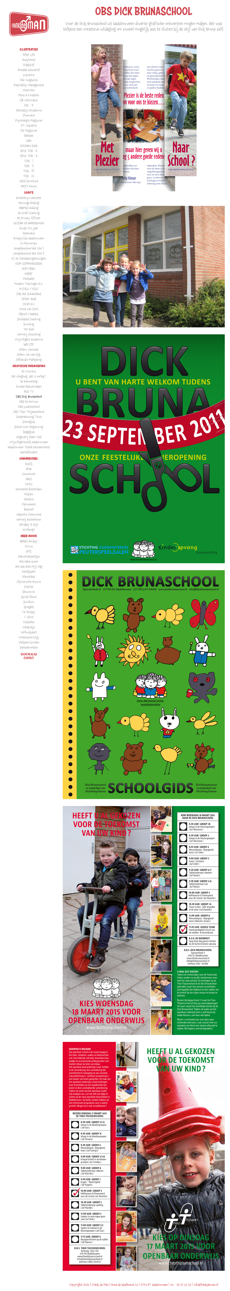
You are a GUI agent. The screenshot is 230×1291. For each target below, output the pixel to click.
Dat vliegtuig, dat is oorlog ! (28, 376)
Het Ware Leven (29, 561)
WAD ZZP (29, 344)
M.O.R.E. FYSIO (28, 288)
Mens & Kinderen (28, 95)
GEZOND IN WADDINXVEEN (29, 223)
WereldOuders (28, 452)
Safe (28, 140)
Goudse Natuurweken (29, 386)
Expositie (28, 74)
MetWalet (28, 278)
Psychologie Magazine (28, 120)
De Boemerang (28, 381)
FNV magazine (29, 79)
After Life (29, 54)
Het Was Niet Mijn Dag (28, 566)
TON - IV (28, 176)
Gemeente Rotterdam (29, 489)
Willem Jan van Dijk (29, 354)
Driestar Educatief (29, 69)
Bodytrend (28, 59)
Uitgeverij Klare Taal (29, 436)
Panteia (28, 499)
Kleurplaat (29, 576)
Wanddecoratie (29, 647)
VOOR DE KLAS (29, 654)
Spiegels (29, 606)
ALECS (28, 463)
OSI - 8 (28, 105)
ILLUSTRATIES (29, 49)
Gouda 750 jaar (28, 228)
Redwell (29, 509)
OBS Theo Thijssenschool (28, 411)
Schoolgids (29, 421)
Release (28, 135)
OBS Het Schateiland (28, 293)
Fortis (28, 484)
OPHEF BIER (28, 298)
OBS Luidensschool (29, 406)
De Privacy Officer (28, 218)
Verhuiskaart (29, 632)
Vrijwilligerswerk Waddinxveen (29, 442)
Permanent (29, 504)
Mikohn (28, 494)
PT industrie (29, 125)
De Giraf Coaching (29, 212)
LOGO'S (28, 192)
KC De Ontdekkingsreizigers (29, 258)
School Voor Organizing (28, 426)
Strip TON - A (28, 150)
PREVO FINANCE (29, 314)
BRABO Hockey (29, 541)
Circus (29, 546)
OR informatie (29, 100)
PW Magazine (29, 130)
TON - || (29, 165)
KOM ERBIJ (28, 268)
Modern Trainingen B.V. (28, 283)
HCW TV (29, 391)
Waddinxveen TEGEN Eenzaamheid (29, 447)
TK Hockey (28, 611)
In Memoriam (28, 243)
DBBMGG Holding (28, 207)
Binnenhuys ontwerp (28, 197)
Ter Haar (28, 329)
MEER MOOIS (29, 536)
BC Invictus (29, 371)
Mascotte (29, 90)
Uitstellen (28, 622)
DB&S (29, 478)
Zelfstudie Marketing (29, 359)
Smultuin (28, 601)
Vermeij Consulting (29, 334)
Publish (28, 586)
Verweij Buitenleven (28, 519)
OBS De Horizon (28, 401)
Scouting (28, 324)
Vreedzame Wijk (29, 637)
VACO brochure (28, 181)
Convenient (28, 473)
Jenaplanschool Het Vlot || (28, 253)
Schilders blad (28, 145)
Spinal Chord (28, 596)
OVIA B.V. (29, 303)
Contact (29, 658)
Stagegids (29, 431)
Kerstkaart (28, 571)
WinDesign (29, 529)
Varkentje (29, 627)
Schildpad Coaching (29, 319)
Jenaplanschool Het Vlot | (29, 248)
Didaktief (28, 64)
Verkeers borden (29, 642)
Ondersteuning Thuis (29, 416)
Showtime (29, 591)
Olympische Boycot (29, 581)
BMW (29, 468)
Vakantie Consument (28, 514)
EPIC (29, 551)
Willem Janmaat (28, 349)
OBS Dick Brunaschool (29, 396)
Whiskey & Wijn (28, 524)
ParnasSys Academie (29, 110)
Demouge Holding (29, 202)
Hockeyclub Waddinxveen (28, 238)
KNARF (29, 273)
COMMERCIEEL (28, 458)
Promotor (29, 115)
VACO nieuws (29, 186)
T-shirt (29, 617)
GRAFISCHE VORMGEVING (28, 366)
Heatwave (29, 233)
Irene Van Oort (28, 309)
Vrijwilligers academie (29, 339)
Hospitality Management (29, 85)
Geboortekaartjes (29, 556)
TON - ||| (28, 170)
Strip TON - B (28, 155)
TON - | (28, 160)
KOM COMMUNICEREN (29, 263)
